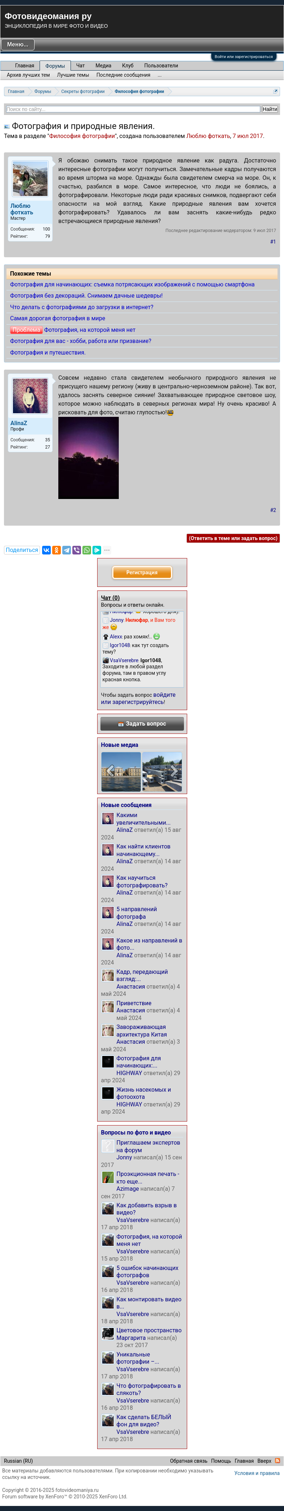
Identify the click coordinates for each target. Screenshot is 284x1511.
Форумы (55, 66)
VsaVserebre (133, 1220)
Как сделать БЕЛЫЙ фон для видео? (144, 1421)
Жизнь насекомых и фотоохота (144, 1093)
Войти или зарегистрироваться (244, 56)
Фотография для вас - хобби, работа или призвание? (80, 341)
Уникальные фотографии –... (138, 1358)
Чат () (110, 597)
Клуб (127, 65)
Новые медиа (120, 744)
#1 (273, 242)
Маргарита (131, 1337)
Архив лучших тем (28, 75)
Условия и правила (257, 1473)
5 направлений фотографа (137, 913)
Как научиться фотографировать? (142, 881)
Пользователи (161, 65)
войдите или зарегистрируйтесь (138, 698)
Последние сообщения (123, 75)
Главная (24, 65)
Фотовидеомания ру (48, 16)
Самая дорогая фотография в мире (57, 318)
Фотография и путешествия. (48, 352)
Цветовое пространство (149, 1330)
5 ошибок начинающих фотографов (148, 1272)
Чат (80, 65)
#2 (273, 510)
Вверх (264, 1461)
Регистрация (141, 572)
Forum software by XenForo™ (64, 1496)
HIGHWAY (129, 1073)
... (160, 75)
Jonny (124, 1157)
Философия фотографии (82, 136)
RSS (277, 1460)
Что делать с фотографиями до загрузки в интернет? (81, 307)
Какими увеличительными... (144, 819)
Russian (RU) (18, 1461)
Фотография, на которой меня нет (90, 329)
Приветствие (134, 1003)
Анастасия (131, 986)
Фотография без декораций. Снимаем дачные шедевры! (86, 295)
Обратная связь (188, 1461)
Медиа (104, 65)
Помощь (221, 1461)
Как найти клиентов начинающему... (144, 850)
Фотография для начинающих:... (139, 1062)
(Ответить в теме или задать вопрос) (233, 538)
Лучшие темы (73, 75)
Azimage (128, 1188)
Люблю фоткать (208, 136)
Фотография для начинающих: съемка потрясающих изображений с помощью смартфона (132, 284)
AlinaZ (125, 829)
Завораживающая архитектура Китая (142, 1031)
